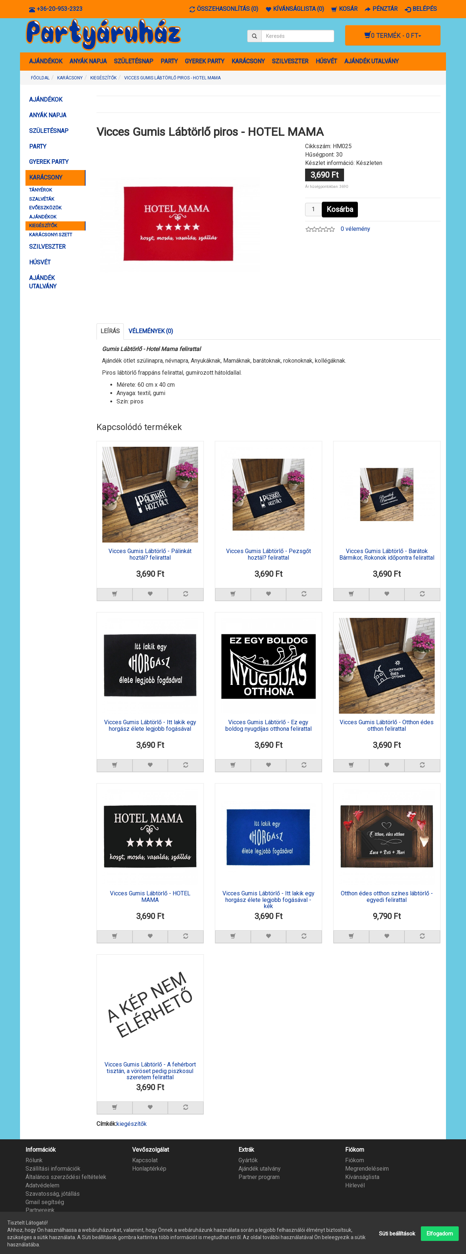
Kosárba (340, 209)
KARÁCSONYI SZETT (50, 234)
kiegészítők (131, 1123)
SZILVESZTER (290, 61)
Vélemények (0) (151, 331)
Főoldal (40, 77)
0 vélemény (355, 228)
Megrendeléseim (367, 1168)
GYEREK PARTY (204, 61)
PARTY (169, 61)
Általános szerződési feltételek (65, 1177)
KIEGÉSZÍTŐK (43, 225)
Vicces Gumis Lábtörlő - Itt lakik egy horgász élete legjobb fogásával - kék (268, 900)
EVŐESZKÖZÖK (45, 207)
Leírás (110, 331)
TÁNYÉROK (40, 190)
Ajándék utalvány (259, 1168)
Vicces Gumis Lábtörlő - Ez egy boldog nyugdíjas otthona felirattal (268, 725)
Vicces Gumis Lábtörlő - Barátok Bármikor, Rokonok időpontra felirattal (386, 554)
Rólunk (34, 1160)
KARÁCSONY (248, 61)
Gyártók (248, 1160)
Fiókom (354, 1160)
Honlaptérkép (149, 1168)
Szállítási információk (52, 1168)
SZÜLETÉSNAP (133, 61)
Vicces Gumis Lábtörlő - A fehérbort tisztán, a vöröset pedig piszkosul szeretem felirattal (150, 1071)
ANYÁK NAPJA (88, 61)
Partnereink (40, 1210)
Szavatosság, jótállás (52, 1193)
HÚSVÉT (326, 61)
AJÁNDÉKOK (45, 61)
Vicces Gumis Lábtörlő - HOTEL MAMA (150, 896)
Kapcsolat (145, 1160)
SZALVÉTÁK (41, 199)
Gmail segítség (44, 1202)
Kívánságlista (362, 1177)
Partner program (259, 1177)
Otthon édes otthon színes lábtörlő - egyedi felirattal (387, 896)
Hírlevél (355, 1185)
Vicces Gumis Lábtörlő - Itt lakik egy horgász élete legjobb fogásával (150, 725)
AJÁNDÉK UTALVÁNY (371, 61)
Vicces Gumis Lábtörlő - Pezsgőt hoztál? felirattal (268, 554)
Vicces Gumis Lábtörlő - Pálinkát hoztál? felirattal (149, 554)
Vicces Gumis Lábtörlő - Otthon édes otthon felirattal (387, 725)
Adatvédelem (42, 1185)
